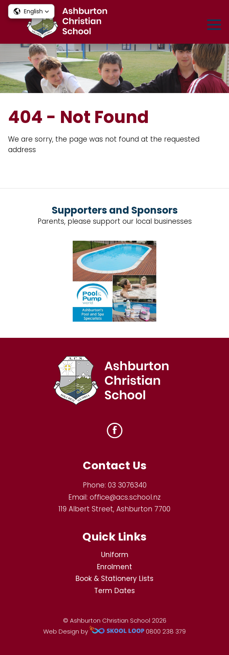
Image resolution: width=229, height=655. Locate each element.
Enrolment (114, 567)
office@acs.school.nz (125, 497)
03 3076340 (127, 485)
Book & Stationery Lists (114, 578)
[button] (31, 11)
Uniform (114, 555)
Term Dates (114, 591)
